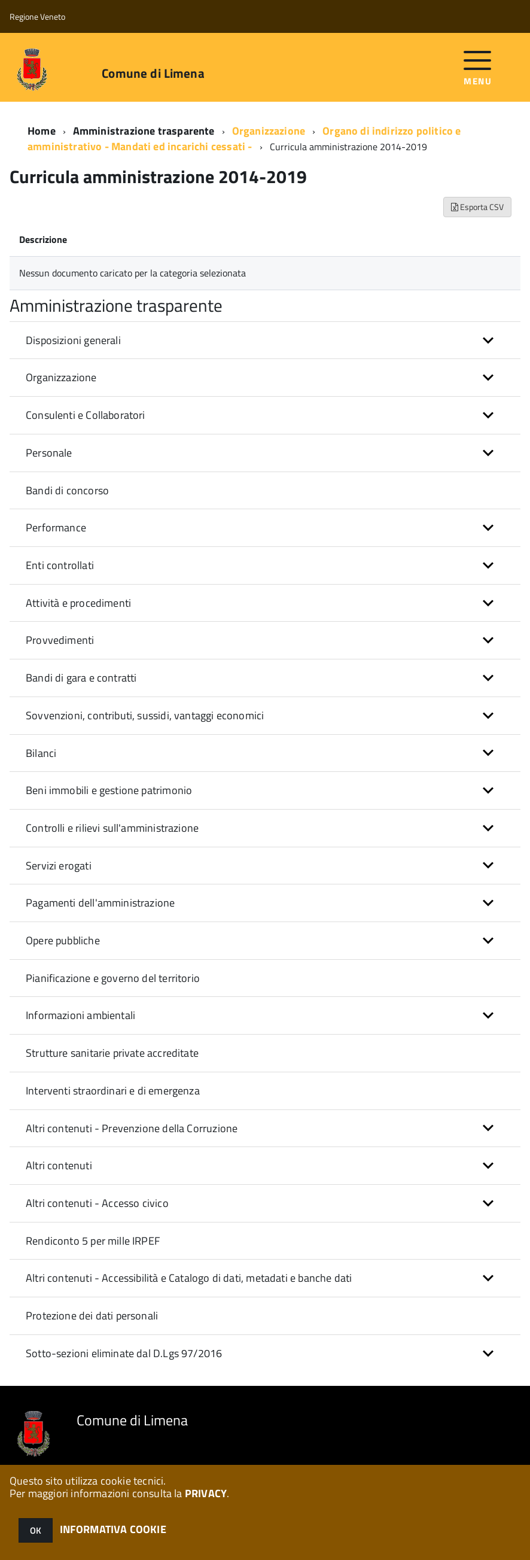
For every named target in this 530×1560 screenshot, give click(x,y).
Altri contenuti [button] (59, 1165)
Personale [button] (49, 453)
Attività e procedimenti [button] (78, 603)
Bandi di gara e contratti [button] (81, 678)
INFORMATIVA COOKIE (113, 1529)
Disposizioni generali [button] (73, 340)
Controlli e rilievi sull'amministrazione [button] (112, 828)
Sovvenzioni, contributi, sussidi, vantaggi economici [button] (145, 715)
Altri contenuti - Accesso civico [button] (97, 1203)
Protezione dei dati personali (92, 1315)
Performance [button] (56, 527)
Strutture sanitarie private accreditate (112, 1053)
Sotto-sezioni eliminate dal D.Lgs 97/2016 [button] (124, 1353)
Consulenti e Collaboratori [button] (85, 415)
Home (42, 131)
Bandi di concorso (67, 490)
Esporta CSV (477, 206)
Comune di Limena (153, 73)
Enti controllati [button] (60, 565)
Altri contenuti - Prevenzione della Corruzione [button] (131, 1128)
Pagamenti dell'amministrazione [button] (100, 903)
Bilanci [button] (41, 753)
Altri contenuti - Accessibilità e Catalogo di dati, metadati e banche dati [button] (189, 1278)
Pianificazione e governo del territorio (113, 978)
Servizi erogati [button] (59, 865)
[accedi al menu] (478, 67)
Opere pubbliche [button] (63, 940)
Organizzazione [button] (61, 377)
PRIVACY (206, 1493)
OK (35, 1530)
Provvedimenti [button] (60, 640)
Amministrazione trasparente (144, 131)
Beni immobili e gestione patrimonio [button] (109, 790)
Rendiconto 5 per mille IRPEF (93, 1241)
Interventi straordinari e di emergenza (113, 1090)
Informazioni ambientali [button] (80, 1015)
